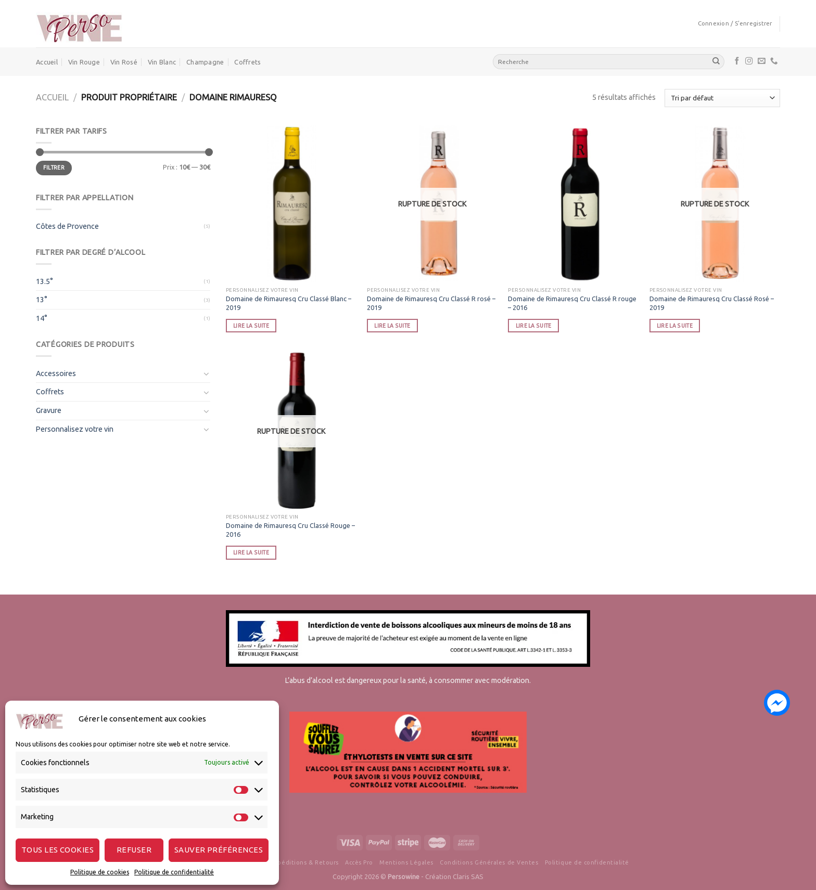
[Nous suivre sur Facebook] (737, 61)
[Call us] (774, 61)
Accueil (47, 62)
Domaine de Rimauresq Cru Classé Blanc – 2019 (288, 303)
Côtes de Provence (67, 226)
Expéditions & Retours (304, 862)
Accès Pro (359, 862)
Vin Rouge (84, 62)
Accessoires (56, 373)
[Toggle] (206, 373)
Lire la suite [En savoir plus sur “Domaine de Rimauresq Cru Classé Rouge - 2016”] (251, 552)
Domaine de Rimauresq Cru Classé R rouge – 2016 (572, 303)
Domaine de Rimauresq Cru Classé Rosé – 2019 (711, 303)
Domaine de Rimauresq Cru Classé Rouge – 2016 (290, 530)
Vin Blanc (162, 62)
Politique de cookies (99, 872)
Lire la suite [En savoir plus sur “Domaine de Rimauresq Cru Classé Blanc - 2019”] (251, 326)
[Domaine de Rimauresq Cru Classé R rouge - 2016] (573, 203)
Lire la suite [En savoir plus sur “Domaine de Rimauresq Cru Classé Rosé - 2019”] (675, 326)
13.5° (44, 281)
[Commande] (722, 98)
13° (41, 299)
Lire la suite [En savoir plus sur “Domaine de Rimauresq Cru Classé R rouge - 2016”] (534, 326)
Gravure (48, 410)
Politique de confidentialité (174, 872)
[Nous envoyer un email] (762, 61)
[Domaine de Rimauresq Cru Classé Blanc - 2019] (291, 203)
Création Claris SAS (454, 876)
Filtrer (54, 167)
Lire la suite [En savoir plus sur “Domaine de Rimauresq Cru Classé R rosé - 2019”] (392, 326)
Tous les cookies (57, 849)
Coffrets (247, 62)
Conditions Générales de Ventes (489, 862)
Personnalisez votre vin (74, 429)
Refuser (134, 849)
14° (41, 318)
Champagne (205, 62)
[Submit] (716, 61)
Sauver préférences (218, 849)
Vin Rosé (123, 62)
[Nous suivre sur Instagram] (749, 61)
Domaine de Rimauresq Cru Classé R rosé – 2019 (431, 303)
